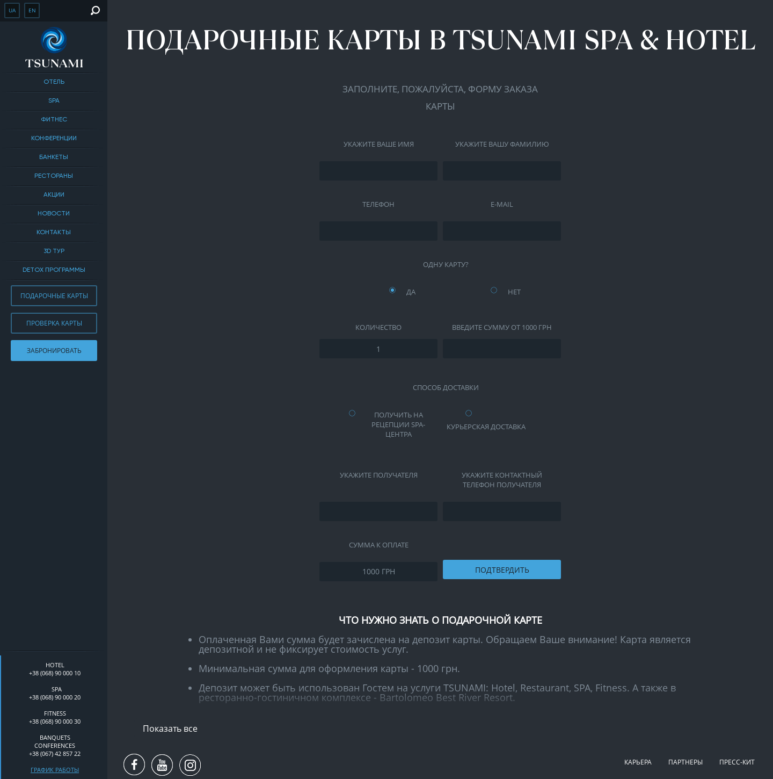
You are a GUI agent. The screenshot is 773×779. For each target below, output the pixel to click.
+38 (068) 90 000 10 (55, 673)
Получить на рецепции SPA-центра (398, 424)
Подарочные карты (54, 295)
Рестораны (53, 176)
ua (12, 10)
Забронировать (54, 350)
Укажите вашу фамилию (502, 144)
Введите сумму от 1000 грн (502, 327)
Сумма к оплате (379, 545)
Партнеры (685, 762)
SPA (54, 101)
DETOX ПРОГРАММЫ (54, 270)
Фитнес (54, 120)
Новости (54, 214)
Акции (53, 195)
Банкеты (53, 157)
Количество (378, 327)
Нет (514, 292)
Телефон (378, 204)
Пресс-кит (737, 762)
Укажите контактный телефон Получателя (502, 479)
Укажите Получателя (379, 475)
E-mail (502, 204)
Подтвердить (502, 570)
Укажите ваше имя (379, 144)
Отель (53, 82)
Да (410, 292)
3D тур (53, 251)
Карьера (638, 762)
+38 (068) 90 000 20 (55, 697)
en (32, 10)
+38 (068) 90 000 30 (55, 721)
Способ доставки (446, 387)
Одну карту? (446, 264)
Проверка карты (54, 323)
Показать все (170, 728)
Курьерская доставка (486, 426)
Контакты (54, 232)
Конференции (54, 138)
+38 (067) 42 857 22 (55, 753)
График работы (55, 770)
